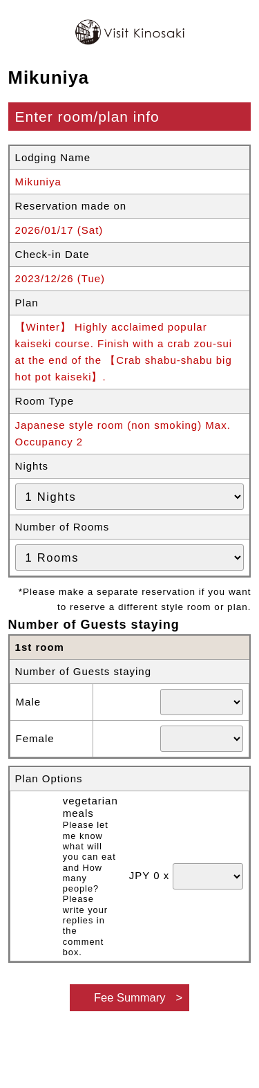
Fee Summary (130, 997)
